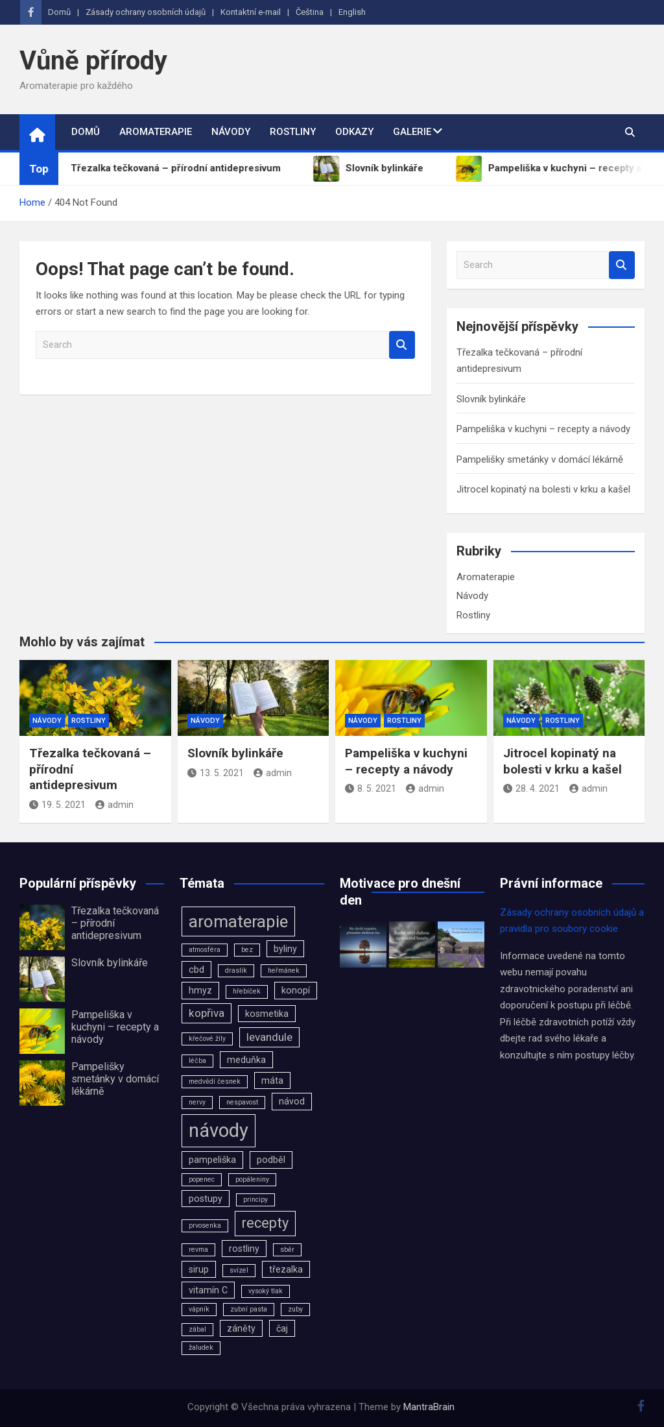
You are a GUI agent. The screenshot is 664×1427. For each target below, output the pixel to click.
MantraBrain (429, 1407)
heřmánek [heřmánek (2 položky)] (284, 970)
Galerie (412, 132)
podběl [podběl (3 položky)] (271, 1159)
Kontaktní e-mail (250, 12)
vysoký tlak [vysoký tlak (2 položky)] (265, 1291)
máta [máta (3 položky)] (272, 1080)
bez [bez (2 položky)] (247, 949)
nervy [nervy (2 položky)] (197, 1102)
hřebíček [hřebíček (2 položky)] (247, 991)
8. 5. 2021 (370, 788)
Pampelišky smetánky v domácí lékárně (539, 459)
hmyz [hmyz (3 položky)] (200, 990)
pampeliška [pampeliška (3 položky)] (212, 1159)
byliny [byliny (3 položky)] (285, 949)
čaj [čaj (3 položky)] (282, 1328)
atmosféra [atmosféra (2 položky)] (204, 949)
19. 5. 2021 (57, 804)
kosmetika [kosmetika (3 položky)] (267, 1013)
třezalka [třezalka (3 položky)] (286, 1269)
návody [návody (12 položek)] (218, 1130)
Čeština (310, 12)
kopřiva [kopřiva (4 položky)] (206, 1012)
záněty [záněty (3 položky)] (241, 1328)
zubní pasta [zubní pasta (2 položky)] (248, 1309)
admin (114, 804)
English (352, 12)
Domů (59, 12)
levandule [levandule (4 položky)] (269, 1037)
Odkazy (354, 132)
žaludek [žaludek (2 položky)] (201, 1347)
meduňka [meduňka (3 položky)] (246, 1060)
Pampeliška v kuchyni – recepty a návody (543, 429)
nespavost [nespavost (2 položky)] (242, 1102)
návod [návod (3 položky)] (292, 1101)
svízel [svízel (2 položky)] (239, 1270)
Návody (230, 132)
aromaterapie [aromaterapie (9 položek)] (238, 921)
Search (402, 345)
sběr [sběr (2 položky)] (287, 1249)
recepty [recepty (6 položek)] (265, 1223)
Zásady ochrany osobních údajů (146, 12)
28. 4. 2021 (531, 788)
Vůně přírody (93, 60)
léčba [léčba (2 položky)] (197, 1060)
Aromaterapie (155, 132)
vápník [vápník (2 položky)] (199, 1309)
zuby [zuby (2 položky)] (295, 1309)
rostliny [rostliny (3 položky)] (244, 1248)
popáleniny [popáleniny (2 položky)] (252, 1179)
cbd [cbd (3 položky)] (196, 969)
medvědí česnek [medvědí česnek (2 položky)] (215, 1081)
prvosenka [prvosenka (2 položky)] (205, 1225)
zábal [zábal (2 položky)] (197, 1329)
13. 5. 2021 (215, 773)
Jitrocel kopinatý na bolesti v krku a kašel (543, 489)
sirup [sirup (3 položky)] (199, 1269)
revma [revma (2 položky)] (198, 1249)
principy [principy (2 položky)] (255, 1199)
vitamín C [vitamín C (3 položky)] (208, 1290)
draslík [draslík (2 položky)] (236, 970)
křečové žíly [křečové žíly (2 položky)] (207, 1038)
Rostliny (293, 132)
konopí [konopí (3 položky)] (295, 990)
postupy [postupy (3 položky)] (205, 1198)
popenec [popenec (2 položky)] (202, 1179)
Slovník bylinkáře (491, 399)
